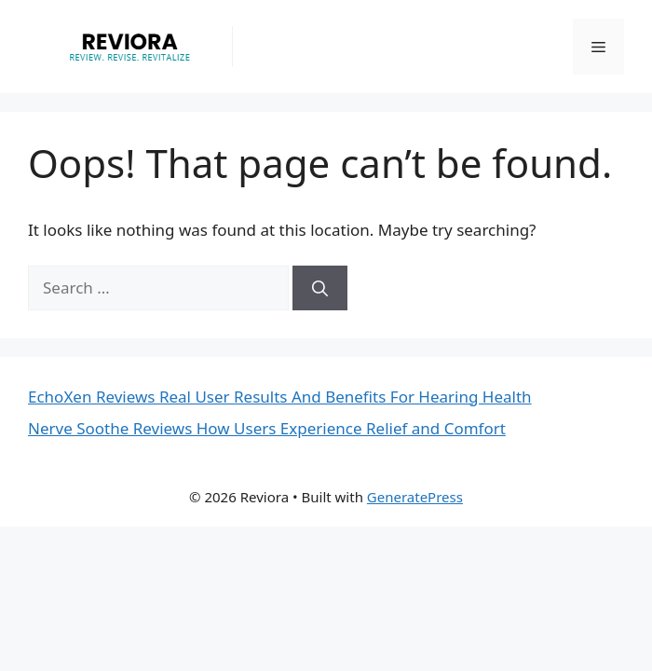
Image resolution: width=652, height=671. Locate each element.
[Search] (319, 288)
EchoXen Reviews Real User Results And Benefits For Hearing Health (280, 396)
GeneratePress (415, 496)
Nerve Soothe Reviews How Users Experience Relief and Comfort (267, 428)
